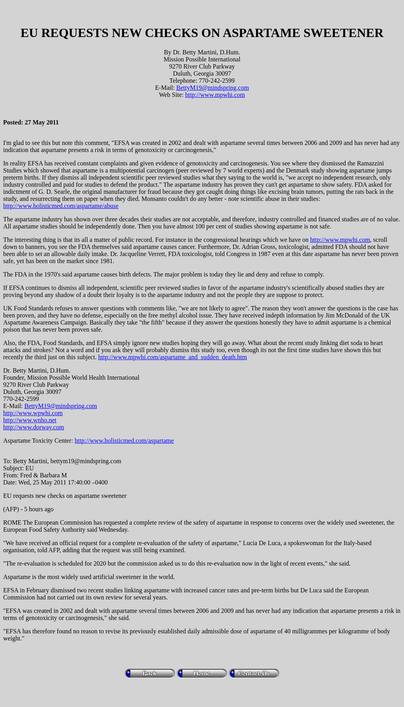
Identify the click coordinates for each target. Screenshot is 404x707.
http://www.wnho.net (29, 420)
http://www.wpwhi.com (33, 413)
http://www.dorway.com (33, 427)
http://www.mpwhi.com (215, 94)
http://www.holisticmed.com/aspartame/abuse (60, 205)
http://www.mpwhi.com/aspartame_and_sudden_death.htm (172, 357)
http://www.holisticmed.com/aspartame (124, 440)
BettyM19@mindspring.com (212, 87)
